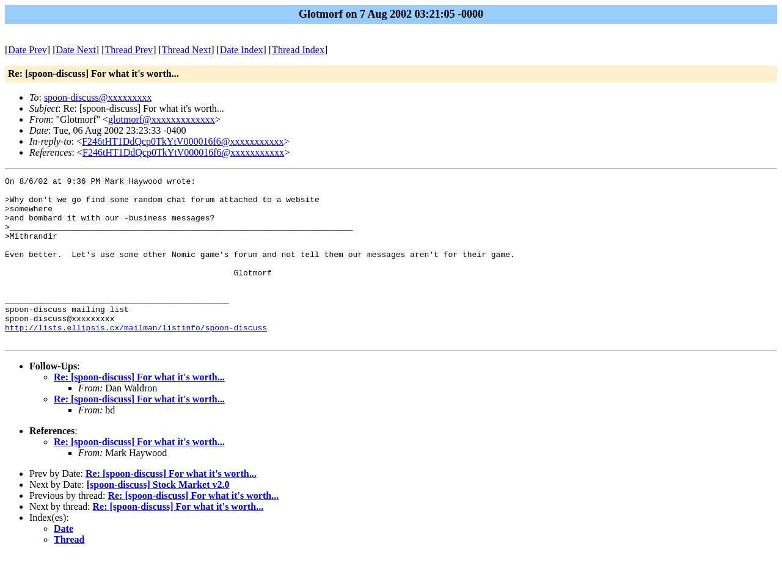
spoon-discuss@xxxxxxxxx (98, 97)
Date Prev (27, 50)
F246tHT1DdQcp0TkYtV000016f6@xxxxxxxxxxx (182, 141)
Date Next (76, 50)
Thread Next (186, 50)
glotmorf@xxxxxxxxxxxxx (161, 119)
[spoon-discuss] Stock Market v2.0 (158, 517)
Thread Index (298, 50)
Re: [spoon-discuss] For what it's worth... (139, 410)
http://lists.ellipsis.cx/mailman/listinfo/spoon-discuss (136, 358)
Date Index (241, 50)
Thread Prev (128, 50)
